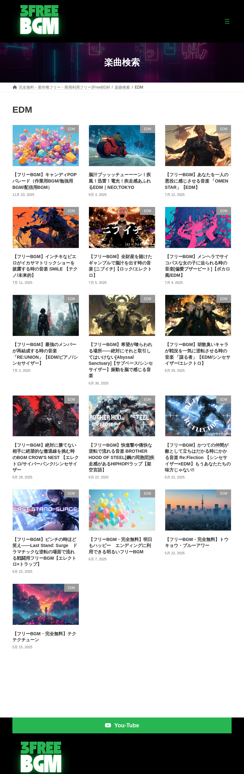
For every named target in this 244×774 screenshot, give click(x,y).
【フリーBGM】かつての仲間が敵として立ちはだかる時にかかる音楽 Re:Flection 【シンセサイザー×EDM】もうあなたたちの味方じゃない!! (198, 457)
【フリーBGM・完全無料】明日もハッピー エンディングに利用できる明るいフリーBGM (120, 545)
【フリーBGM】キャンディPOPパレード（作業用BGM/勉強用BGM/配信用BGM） (44, 181)
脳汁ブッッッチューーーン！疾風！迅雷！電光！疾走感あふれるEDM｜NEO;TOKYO (120, 181)
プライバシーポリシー (209, 767)
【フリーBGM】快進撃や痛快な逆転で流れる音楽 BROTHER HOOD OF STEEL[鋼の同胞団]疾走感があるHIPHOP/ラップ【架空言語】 (122, 457)
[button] (122, 706)
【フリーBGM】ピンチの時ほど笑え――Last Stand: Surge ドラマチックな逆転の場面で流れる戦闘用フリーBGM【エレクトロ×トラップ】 (44, 552)
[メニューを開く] (227, 21)
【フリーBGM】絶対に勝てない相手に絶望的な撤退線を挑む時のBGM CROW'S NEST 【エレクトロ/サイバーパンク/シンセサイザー (45, 457)
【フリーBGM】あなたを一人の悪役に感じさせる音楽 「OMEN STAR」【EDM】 (197, 181)
